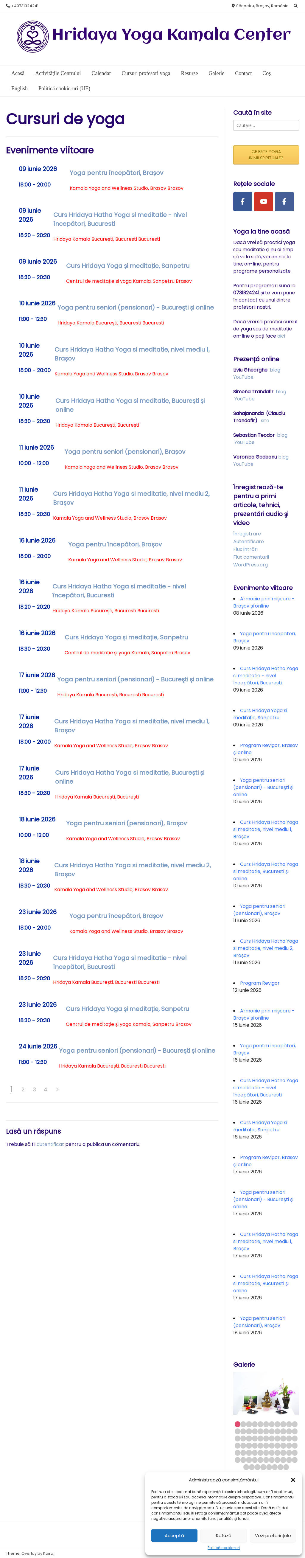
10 (289, 1424)
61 (266, 1460)
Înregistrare (247, 533)
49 (260, 1453)
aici (281, 336)
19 (277, 1431)
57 (243, 1460)
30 (277, 1438)
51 (272, 1453)
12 (237, 1431)
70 (263, 1467)
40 (272, 1445)
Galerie (216, 73)
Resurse (189, 73)
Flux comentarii (251, 557)
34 (237, 1445)
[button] (293, 1480)
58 (249, 1460)
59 (255, 1460)
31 (283, 1438)
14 (249, 1431)
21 (289, 1431)
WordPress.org (250, 564)
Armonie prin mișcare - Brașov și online (264, 602)
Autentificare (248, 541)
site (265, 420)
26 (255, 1438)
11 (295, 1424)
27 (260, 1438)
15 (255, 1431)
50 (266, 1453)
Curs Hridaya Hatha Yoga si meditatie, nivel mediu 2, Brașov (265, 948)
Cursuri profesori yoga (146, 73)
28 (266, 1438)
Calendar (101, 73)
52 (277, 1453)
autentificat (50, 1144)
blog (275, 369)
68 (252, 1467)
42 (283, 1445)
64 (283, 1460)
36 (249, 1445)
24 (243, 1438)
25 (249, 1438)
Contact (243, 73)
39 (266, 1445)
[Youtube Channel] (263, 202)
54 (289, 1453)
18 (272, 1431)
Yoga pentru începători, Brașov (116, 173)
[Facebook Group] (284, 202)
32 (289, 1438)
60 (260, 1460)
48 (255, 1453)
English (19, 88)
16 (260, 1431)
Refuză (223, 1535)
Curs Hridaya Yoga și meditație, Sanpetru (127, 266)
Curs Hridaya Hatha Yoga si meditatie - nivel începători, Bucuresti (265, 675)
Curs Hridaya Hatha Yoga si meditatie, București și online (265, 871)
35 (243, 1445)
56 (237, 1460)
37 (255, 1445)
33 (295, 1438)
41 (277, 1445)
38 (260, 1445)
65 (289, 1460)
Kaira (48, 1553)
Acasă (17, 73)
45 (237, 1453)
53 (283, 1453)
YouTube (243, 377)
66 (295, 1460)
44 (295, 1445)
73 (280, 1467)
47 (249, 1453)
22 (295, 1431)
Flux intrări (245, 549)
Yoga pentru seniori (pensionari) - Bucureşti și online (135, 307)
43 (289, 1445)
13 (243, 1431)
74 (286, 1467)
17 (266, 1431)
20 (283, 1431)
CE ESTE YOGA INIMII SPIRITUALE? (266, 155)
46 (243, 1453)
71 (269, 1467)
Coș (266, 73)
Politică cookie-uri (224, 1547)
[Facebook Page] (242, 202)
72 (275, 1467)
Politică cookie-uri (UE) (64, 88)
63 (277, 1460)
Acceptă (174, 1535)
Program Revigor (260, 983)
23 (237, 1438)
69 (257, 1467)
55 (295, 1453)
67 (246, 1467)
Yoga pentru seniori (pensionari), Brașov (125, 452)
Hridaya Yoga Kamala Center (171, 35)
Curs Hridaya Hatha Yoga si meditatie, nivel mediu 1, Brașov (265, 829)
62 (272, 1460)
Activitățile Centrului (58, 73)
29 (272, 1438)
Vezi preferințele (273, 1535)
